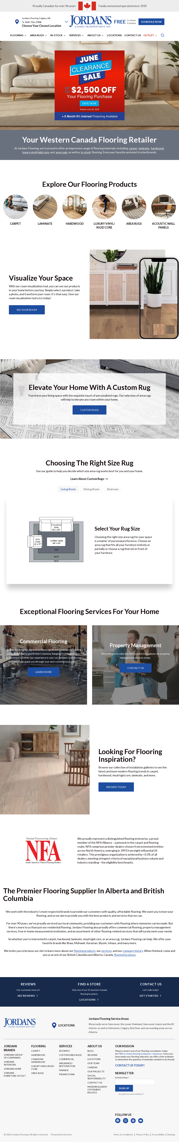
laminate (144, 148)
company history (133, 951)
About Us (94, 35)
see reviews (26, 995)
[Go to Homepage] (20, 1023)
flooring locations (125, 955)
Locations (114, 35)
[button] (66, 22)
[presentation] (139, 1103)
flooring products (84, 951)
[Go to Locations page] (63, 1025)
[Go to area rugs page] (134, 212)
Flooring (16, 35)
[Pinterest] (133, 1120)
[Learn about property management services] (136, 668)
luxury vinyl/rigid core (35, 152)
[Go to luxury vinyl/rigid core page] (104, 212)
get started (149, 995)
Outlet (148, 35)
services (106, 951)
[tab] (68, 489)
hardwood (157, 148)
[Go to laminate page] (45, 212)
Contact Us (132, 35)
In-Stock (56, 35)
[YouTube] (140, 1120)
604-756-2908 (33, 21)
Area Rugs (37, 35)
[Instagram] (125, 1120)
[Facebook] (117, 1120)
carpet (133, 148)
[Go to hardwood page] (74, 212)
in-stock (86, 152)
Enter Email (122, 1078)
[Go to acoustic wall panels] (163, 212)
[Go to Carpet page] (15, 212)
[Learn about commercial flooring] (43, 672)
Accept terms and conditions (131, 1094)
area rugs (61, 152)
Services (75, 35)
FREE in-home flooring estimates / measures (140, 1053)
